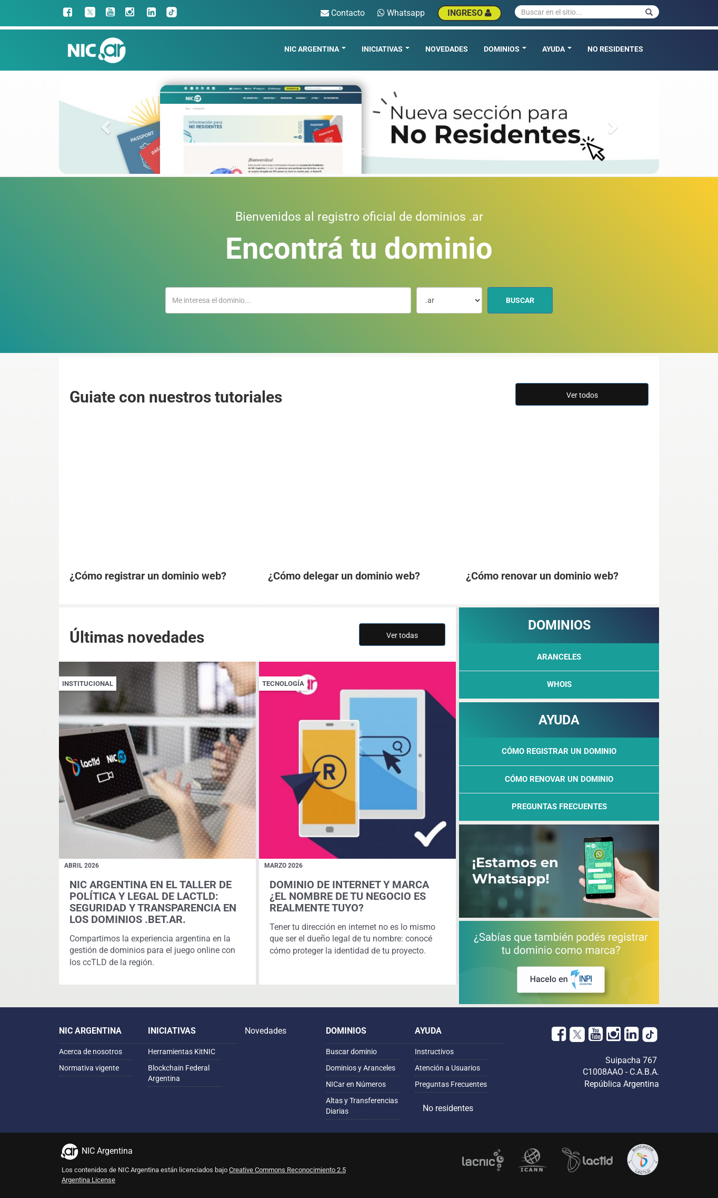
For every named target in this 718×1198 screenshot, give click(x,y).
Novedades (446, 49)
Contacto (343, 13)
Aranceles (559, 657)
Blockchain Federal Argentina (179, 1073)
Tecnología (283, 684)
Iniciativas (386, 49)
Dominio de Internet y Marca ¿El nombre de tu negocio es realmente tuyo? (349, 896)
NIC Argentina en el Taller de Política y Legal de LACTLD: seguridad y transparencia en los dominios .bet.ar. (152, 902)
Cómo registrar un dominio (559, 751)
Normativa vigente (89, 1068)
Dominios (505, 49)
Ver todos (582, 395)
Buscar (529, 299)
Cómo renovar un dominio (559, 779)
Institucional (87, 684)
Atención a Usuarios (447, 1068)
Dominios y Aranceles (360, 1068)
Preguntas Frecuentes (559, 806)
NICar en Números (356, 1084)
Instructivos (434, 1051)
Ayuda (557, 49)
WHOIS (559, 684)
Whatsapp (401, 13)
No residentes (615, 49)
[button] (104, 124)
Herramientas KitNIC (181, 1051)
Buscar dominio (351, 1051)
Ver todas (402, 635)
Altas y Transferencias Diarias (362, 1105)
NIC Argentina (315, 49)
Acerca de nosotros (90, 1051)
